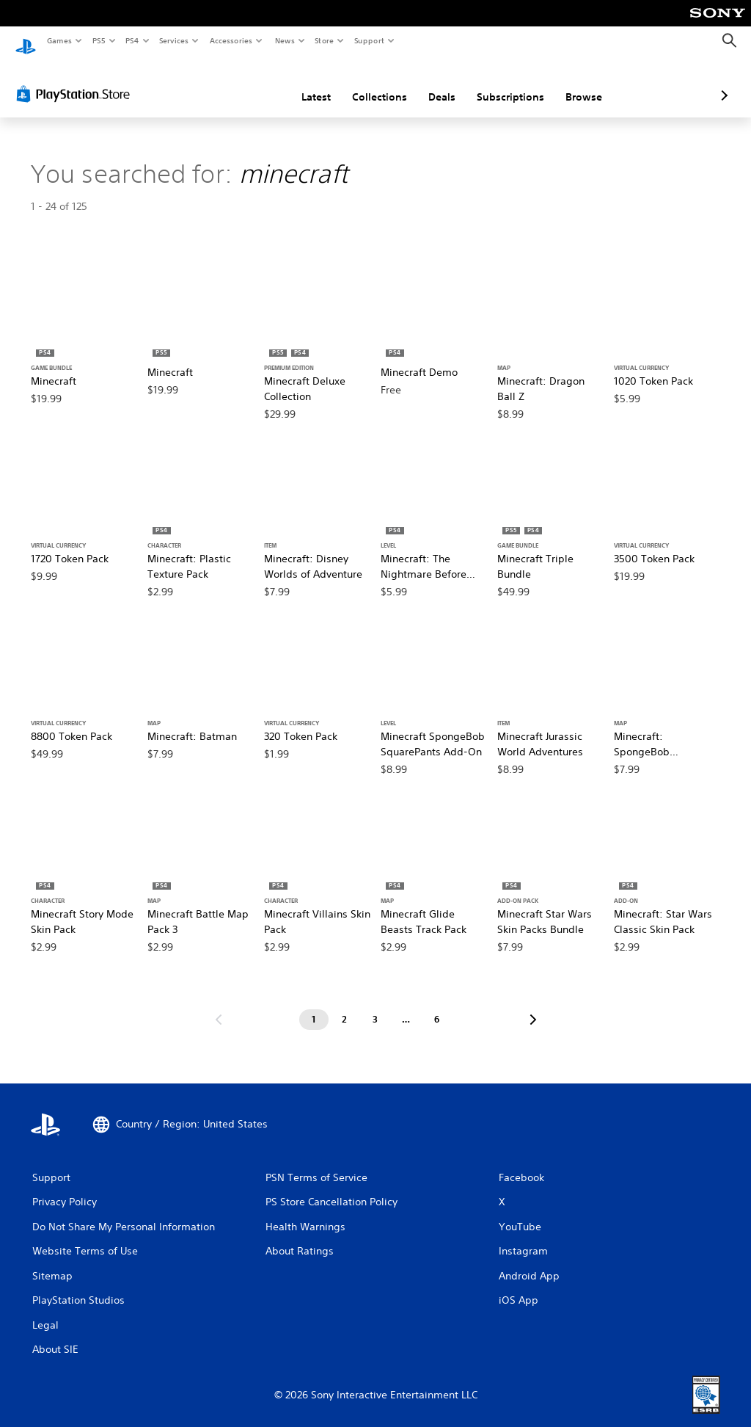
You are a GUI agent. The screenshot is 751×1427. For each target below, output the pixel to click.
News (284, 40)
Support (369, 40)
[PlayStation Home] (25, 41)
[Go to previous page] (218, 1005)
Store (324, 40)
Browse (506, 83)
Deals (364, 83)
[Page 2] (344, 1005)
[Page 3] (375, 1005)
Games (58, 40)
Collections (301, 83)
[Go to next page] (533, 1005)
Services (174, 40)
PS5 (99, 40)
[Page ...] (406, 1005)
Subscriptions (432, 83)
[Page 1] (314, 1005)
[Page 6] (437, 1005)
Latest (238, 83)
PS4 (132, 40)
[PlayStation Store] (76, 80)
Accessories (231, 40)
